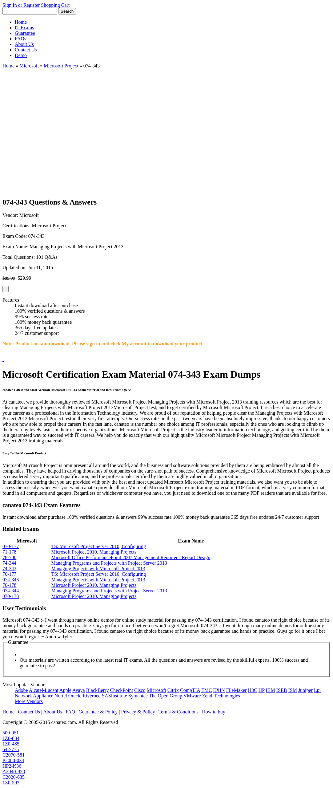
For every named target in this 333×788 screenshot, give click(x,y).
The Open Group (165, 695)
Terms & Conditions (178, 711)
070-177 (10, 546)
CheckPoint (121, 690)
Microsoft (29, 65)
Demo (21, 55)
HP (262, 690)
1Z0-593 (10, 782)
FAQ (70, 711)
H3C (252, 690)
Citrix (173, 690)
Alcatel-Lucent (43, 690)
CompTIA (190, 690)
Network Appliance (34, 695)
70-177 (9, 574)
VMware (192, 695)
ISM (292, 690)
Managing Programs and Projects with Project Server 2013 (109, 563)
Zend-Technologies (221, 695)
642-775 (10, 749)
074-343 (10, 579)
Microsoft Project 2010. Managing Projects (93, 551)
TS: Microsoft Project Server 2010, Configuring (98, 546)
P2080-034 (13, 760)
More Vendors (29, 701)
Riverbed (91, 695)
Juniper (305, 690)
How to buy (213, 711)
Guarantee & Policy (98, 711)
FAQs (20, 38)
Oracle (75, 695)
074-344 (10, 590)
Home (21, 22)
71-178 (9, 551)
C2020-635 (13, 777)
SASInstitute (114, 695)
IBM (270, 690)
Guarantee (25, 33)
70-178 (9, 585)
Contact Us (26, 49)
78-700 (9, 557)
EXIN (219, 690)
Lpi (317, 690)
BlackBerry (97, 690)
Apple (65, 690)
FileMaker (236, 690)
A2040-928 (13, 771)
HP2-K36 (11, 766)
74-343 (9, 568)
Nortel (60, 695)
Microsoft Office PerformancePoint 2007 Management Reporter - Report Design (130, 557)
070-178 (10, 596)
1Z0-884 (10, 738)
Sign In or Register (21, 5)
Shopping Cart (55, 5)
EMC (206, 690)
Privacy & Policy (138, 711)
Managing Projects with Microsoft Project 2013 (98, 568)
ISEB (281, 690)
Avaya (78, 690)
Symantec (138, 695)
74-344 (9, 563)
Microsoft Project (61, 65)
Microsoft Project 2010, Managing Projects (93, 585)
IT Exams (24, 27)
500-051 (10, 732)
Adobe (21, 690)
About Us (24, 44)
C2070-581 (13, 755)
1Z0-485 (10, 743)
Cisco (139, 690)
